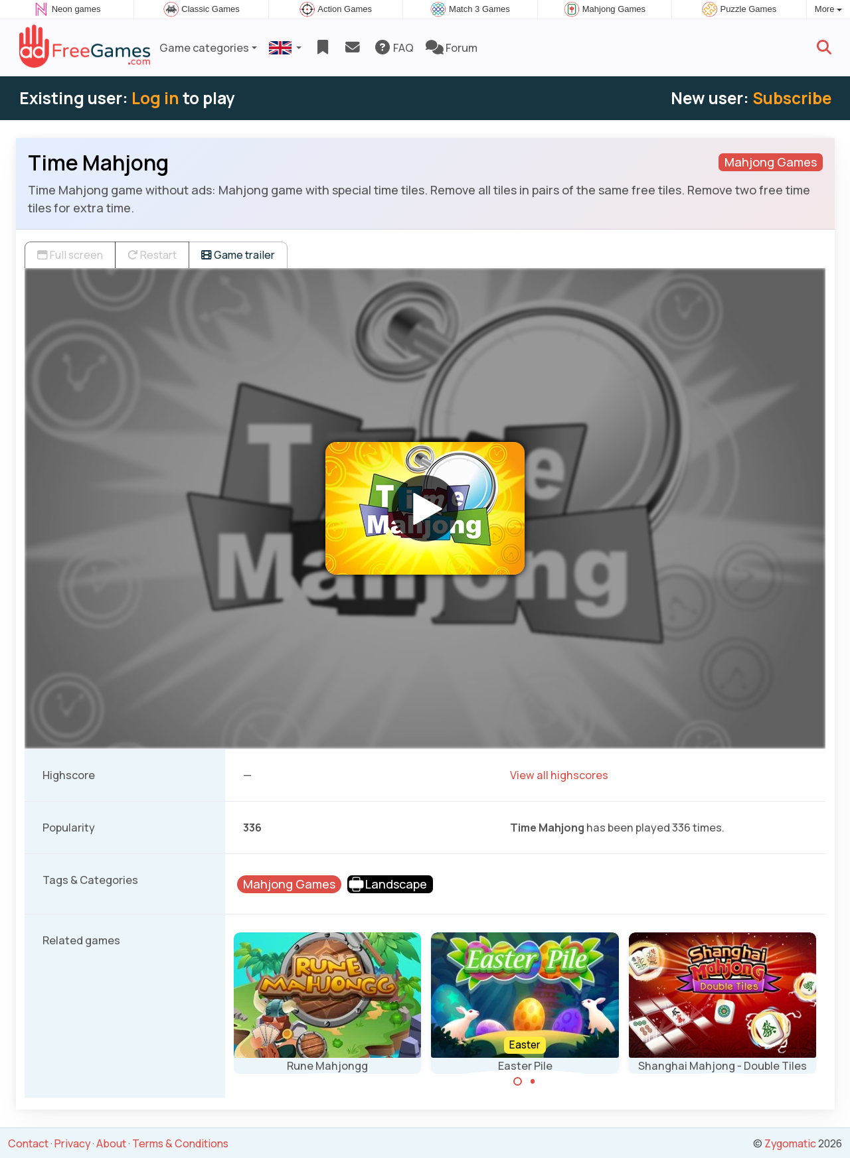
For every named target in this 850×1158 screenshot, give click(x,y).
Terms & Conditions (180, 1143)
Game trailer (238, 255)
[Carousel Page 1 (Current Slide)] (518, 1081)
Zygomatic (790, 1143)
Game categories (204, 47)
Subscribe (791, 98)
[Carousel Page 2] (532, 1081)
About (111, 1143)
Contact (28, 1143)
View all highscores (559, 775)
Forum (451, 47)
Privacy (72, 1143)
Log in (155, 98)
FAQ (393, 47)
